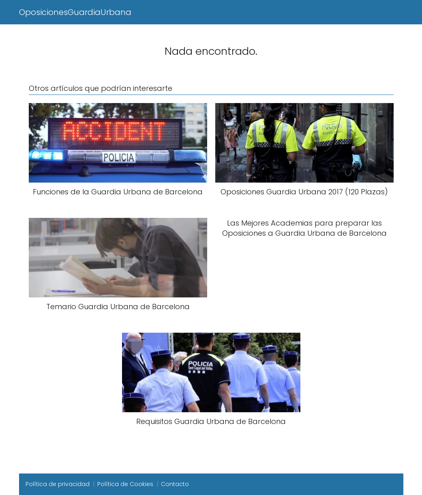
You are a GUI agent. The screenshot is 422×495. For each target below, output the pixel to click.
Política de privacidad (58, 484)
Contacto (175, 484)
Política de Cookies (125, 484)
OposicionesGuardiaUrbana (75, 12)
